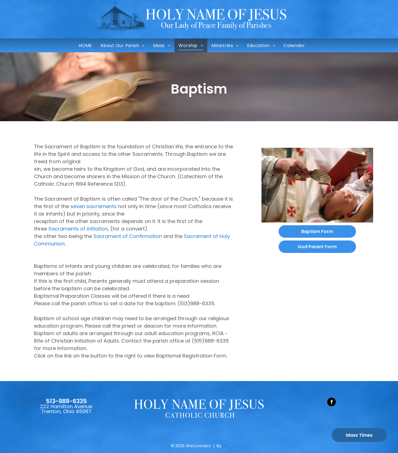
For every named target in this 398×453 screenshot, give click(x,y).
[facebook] (331, 403)
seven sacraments (93, 206)
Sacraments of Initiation (78, 228)
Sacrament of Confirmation (127, 236)
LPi (224, 446)
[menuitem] (85, 45)
